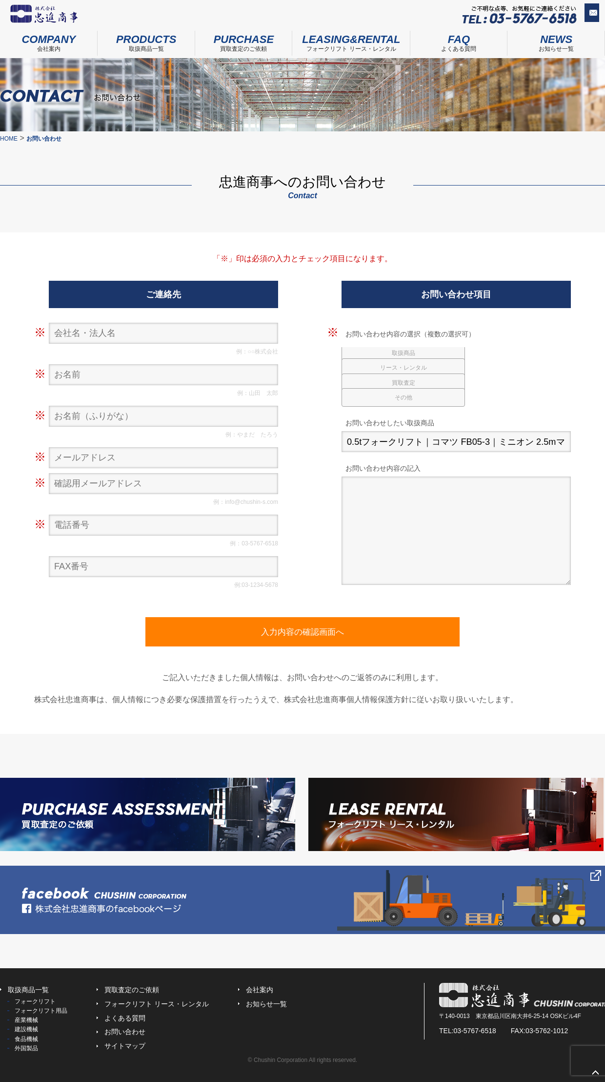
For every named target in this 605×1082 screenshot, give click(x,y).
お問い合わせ (572, 15)
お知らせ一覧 (266, 1004)
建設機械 (26, 1029)
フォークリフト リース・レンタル (351, 40)
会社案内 (49, 40)
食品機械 (26, 1039)
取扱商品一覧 (146, 40)
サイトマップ (124, 1046)
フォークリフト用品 (41, 1010)
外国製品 (26, 1048)
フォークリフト (35, 1001)
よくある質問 (459, 40)
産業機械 (26, 1020)
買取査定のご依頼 (244, 40)
